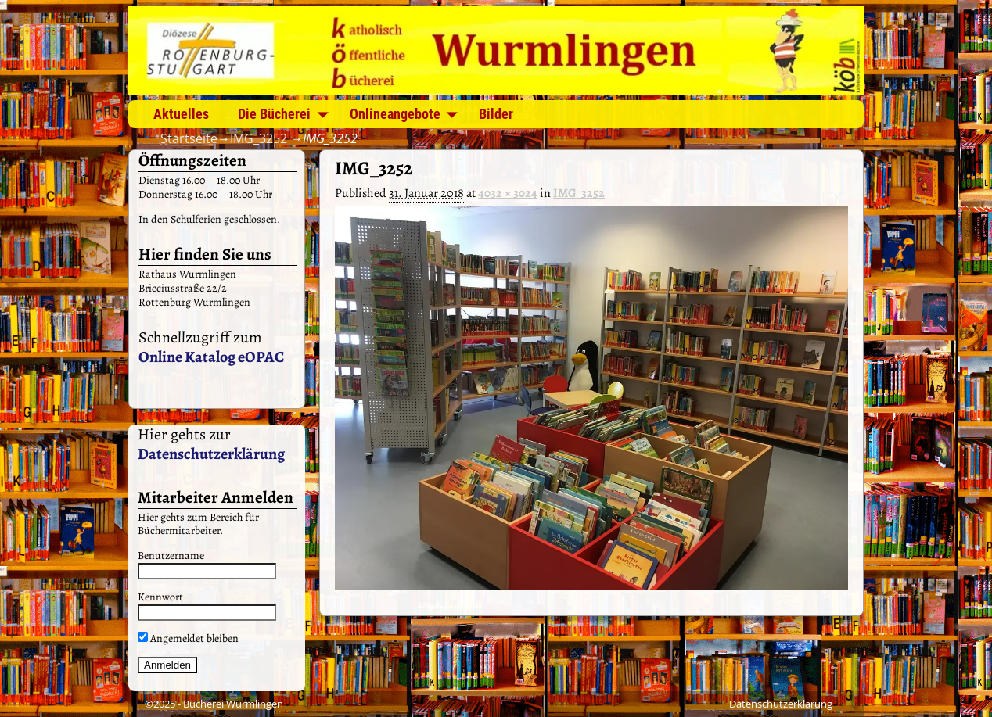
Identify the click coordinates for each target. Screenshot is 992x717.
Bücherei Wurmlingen (233, 704)
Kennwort (160, 597)
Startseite (188, 138)
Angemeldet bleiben (188, 638)
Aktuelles (181, 114)
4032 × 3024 (507, 193)
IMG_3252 (258, 138)
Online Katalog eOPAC (211, 356)
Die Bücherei (274, 114)
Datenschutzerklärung (211, 453)
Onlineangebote (395, 114)
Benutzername (171, 555)
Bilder (496, 114)
